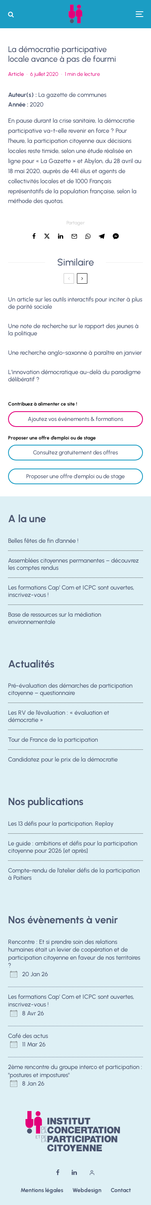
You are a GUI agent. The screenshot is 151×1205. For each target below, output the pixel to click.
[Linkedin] (74, 1172)
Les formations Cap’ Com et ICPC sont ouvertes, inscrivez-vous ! (71, 591)
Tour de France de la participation (53, 740)
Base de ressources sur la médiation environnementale (54, 620)
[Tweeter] (47, 236)
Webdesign (86, 1190)
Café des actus (28, 1036)
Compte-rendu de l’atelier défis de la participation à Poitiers (74, 874)
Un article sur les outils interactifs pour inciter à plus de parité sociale (75, 303)
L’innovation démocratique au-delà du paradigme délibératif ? (74, 375)
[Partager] (34, 236)
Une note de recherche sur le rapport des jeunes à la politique (73, 329)
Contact (121, 1190)
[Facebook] (58, 1172)
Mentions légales (42, 1190)
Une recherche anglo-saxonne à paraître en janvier (75, 352)
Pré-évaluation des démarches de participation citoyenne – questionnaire (70, 689)
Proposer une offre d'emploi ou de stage (75, 476)
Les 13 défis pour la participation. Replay (61, 823)
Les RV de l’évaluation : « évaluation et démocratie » (58, 716)
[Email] (74, 236)
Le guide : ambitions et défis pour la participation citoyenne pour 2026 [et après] (72, 847)
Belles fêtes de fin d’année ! (43, 540)
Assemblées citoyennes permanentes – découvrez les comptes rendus (73, 564)
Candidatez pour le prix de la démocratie (63, 761)
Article (16, 74)
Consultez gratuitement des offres (75, 452)
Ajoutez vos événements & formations (75, 419)
